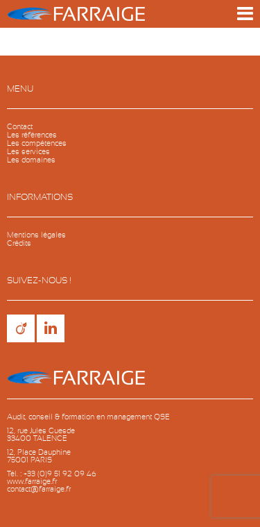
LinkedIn (50, 328)
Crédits (19, 243)
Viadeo (21, 328)
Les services (28, 152)
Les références (32, 135)
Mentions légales (36, 235)
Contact (20, 127)
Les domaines (31, 160)
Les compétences (37, 143)
